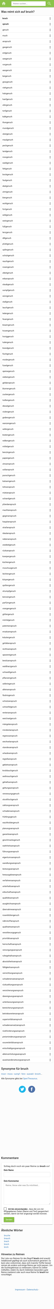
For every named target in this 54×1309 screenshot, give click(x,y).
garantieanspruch (10, 834)
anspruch (6, 41)
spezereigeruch (9, 655)
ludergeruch (7, 342)
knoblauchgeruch (10, 770)
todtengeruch (8, 400)
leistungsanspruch (10, 869)
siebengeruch (8, 377)
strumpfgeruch (9, 591)
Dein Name (9, 1170)
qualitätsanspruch (10, 898)
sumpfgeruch (8, 290)
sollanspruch (8, 469)
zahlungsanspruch (10, 805)
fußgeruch (7, 226)
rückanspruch (8, 550)
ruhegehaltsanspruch (11, 956)
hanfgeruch (7, 99)
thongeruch (7, 122)
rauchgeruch (8, 261)
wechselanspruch (10, 741)
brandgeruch (8, 348)
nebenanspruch (9, 539)
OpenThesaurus (30, 1078)
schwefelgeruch (9, 707)
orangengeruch (9, 608)
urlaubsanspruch (9, 753)
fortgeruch (7, 209)
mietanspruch (8, 493)
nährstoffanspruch (10, 921)
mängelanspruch (9, 724)
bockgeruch (7, 174)
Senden (9, 1219)
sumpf (17, 1074)
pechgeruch (7, 145)
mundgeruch (8, 128)
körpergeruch (8, 579)
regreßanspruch (9, 759)
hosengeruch (8, 331)
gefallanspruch (9, 643)
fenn (23, 1074)
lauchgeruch (8, 307)
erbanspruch (8, 278)
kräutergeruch (8, 637)
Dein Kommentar (11, 1181)
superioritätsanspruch (12, 1019)
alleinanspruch (9, 689)
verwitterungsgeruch (11, 932)
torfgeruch (7, 111)
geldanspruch (8, 383)
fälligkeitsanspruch (10, 967)
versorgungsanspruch (12, 950)
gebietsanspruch (9, 765)
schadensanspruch (10, 811)
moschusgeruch (9, 568)
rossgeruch (7, 157)
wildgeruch (7, 215)
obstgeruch (7, 134)
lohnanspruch (8, 487)
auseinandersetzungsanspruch (16, 1060)
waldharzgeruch (9, 666)
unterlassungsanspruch (12, 1002)
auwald (30, 1074)
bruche (7, 1235)
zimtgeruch (7, 192)
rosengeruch (8, 267)
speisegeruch (8, 371)
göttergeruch (8, 614)
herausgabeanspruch (11, 875)
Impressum (20, 1289)
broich (38, 1074)
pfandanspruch (9, 504)
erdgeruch (7, 53)
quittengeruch (8, 585)
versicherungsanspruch (12, 990)
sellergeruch (7, 429)
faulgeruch (7, 180)
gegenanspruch (9, 516)
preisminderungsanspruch (14, 1037)
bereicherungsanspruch (12, 1008)
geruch (5, 30)
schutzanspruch (9, 701)
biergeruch (7, 197)
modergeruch (8, 359)
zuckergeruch (8, 394)
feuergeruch (7, 319)
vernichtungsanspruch (12, 973)
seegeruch (7, 59)
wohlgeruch (7, 203)
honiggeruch (8, 336)
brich (6, 1247)
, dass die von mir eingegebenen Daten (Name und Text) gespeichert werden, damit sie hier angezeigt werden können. (26, 1211)
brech (6, 1244)
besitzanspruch (9, 660)
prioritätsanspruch (10, 938)
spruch (5, 24)
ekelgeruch (7, 186)
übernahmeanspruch (11, 909)
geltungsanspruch (10, 788)
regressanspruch (9, 736)
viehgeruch (7, 88)
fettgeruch (7, 169)
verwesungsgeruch (10, 794)
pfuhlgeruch (7, 244)
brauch (7, 1238)
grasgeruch (7, 82)
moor (3, 1074)
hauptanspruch (9, 522)
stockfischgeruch (10, 799)
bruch (5, 18)
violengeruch (8, 412)
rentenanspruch (9, 713)
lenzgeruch (7, 232)
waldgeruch (7, 163)
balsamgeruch (8, 481)
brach (6, 1241)
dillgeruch (6, 238)
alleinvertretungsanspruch (14, 1054)
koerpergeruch (8, 556)
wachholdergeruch (10, 822)
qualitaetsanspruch (11, 927)
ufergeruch (7, 105)
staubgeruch (8, 284)
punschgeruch (8, 475)
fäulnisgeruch (8, 695)
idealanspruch (8, 533)
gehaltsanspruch (9, 782)
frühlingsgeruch (9, 817)
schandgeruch (8, 498)
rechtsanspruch (9, 649)
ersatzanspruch (9, 631)
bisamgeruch (8, 325)
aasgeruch (7, 70)
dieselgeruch (8, 406)
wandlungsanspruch (11, 863)
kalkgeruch (7, 116)
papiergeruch (8, 458)
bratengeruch (8, 435)
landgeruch (7, 151)
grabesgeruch (8, 417)
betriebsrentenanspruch (13, 1013)
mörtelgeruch (8, 620)
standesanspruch (10, 747)
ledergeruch (7, 313)
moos (10, 1074)
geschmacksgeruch (11, 840)
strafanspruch (8, 527)
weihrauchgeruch (10, 776)
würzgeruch (7, 296)
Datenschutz (32, 1289)
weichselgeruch (9, 718)
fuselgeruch (7, 365)
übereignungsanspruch (12, 996)
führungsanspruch (10, 851)
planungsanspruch (10, 828)
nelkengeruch (8, 441)
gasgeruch (7, 47)
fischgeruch (7, 354)
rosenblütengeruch (10, 915)
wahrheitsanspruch (11, 846)
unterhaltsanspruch (11, 886)
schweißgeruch (9, 672)
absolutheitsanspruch (12, 961)
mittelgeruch (8, 446)
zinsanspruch (8, 464)
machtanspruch (9, 510)
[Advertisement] (27, 1126)
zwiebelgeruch (8, 545)
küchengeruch (8, 562)
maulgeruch (7, 140)
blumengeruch (8, 388)
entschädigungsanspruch (13, 1048)
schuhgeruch (8, 255)
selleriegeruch (8, 684)
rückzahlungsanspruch (12, 984)
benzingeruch (8, 452)
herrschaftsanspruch (11, 944)
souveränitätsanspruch (12, 1042)
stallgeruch (7, 302)
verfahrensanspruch (11, 880)
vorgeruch (6, 64)
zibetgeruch (7, 273)
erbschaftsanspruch (11, 892)
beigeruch (6, 76)
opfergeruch (7, 250)
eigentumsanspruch (11, 857)
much (4, 35)
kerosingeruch (8, 597)
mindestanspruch (10, 730)
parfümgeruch (8, 603)
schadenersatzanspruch (13, 979)
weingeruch (7, 221)
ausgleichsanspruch (11, 903)
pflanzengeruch (9, 678)
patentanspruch (9, 626)
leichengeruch (8, 574)
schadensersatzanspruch (13, 1025)
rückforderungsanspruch (13, 1031)
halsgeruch (7, 93)
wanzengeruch (9, 423)
